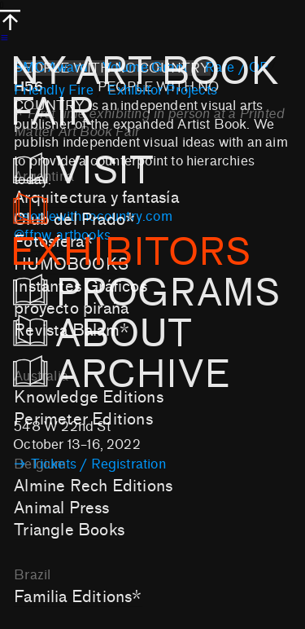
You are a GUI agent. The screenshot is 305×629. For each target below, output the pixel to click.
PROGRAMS (146, 293)
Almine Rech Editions (93, 486)
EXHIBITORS (130, 233)
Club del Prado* (74, 219)
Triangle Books (69, 530)
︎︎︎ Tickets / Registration (89, 464)
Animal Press (61, 508)
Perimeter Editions (83, 419)
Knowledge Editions (88, 397)
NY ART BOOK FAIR (144, 92)
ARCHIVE (125, 375)
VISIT (101, 171)
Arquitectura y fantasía (96, 197)
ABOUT (102, 334)
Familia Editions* (78, 596)
